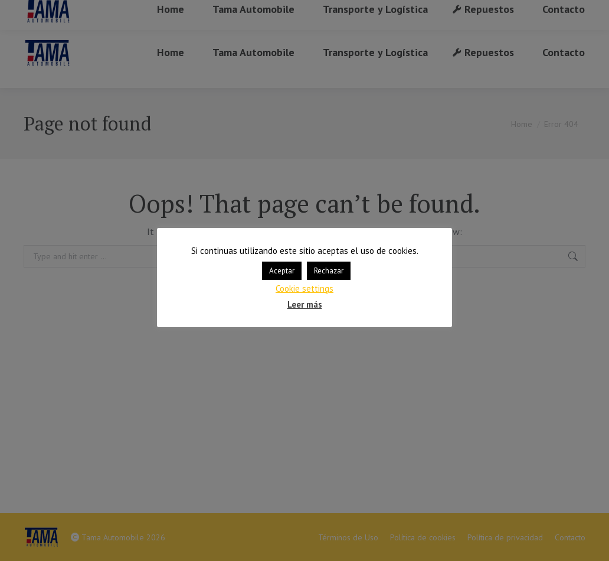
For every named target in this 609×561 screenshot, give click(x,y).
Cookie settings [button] (304, 288)
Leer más (304, 304)
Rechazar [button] (328, 271)
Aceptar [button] (281, 271)
